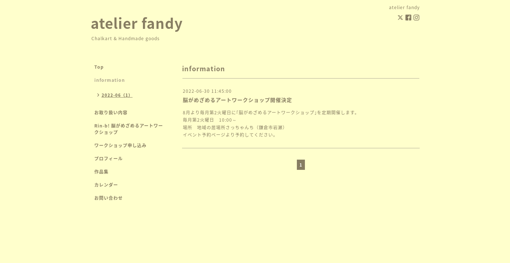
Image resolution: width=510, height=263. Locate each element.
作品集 (101, 171)
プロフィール (108, 158)
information (109, 80)
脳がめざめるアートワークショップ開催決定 (237, 99)
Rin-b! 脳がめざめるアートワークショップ (128, 129)
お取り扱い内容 (111, 112)
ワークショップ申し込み (120, 145)
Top (99, 67)
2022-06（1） (117, 95)
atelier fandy (137, 22)
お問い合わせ (108, 198)
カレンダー (106, 185)
